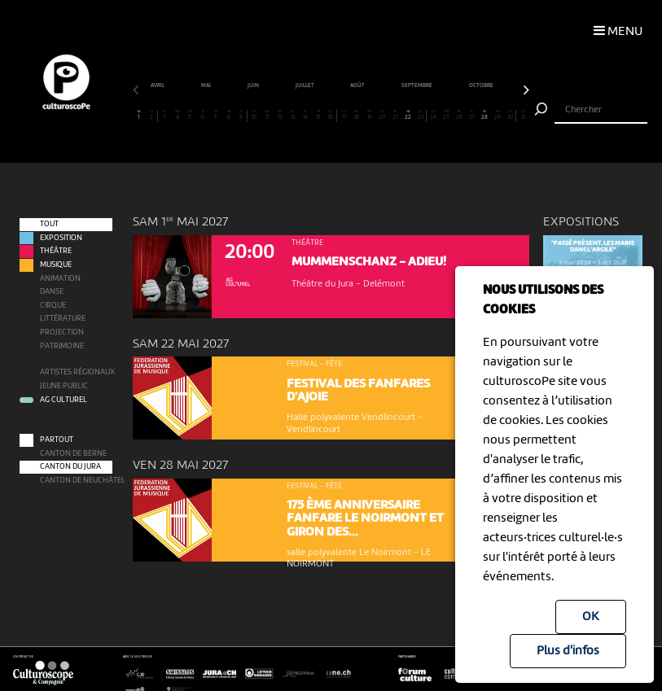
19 (369, 115)
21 (395, 115)
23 (420, 115)
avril (212, 85)
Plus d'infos (568, 651)
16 (330, 115)
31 (523, 115)
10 (254, 115)
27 (472, 115)
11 (267, 115)
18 (357, 115)
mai (260, 85)
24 (433, 115)
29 (498, 115)
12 (280, 115)
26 (460, 115)
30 (509, 115)
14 (306, 115)
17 (344, 115)
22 (408, 115)
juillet (359, 85)
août (412, 85)
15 (318, 115)
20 (382, 115)
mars (161, 85)
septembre (472, 85)
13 (293, 115)
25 (447, 115)
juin (307, 85)
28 (485, 115)
